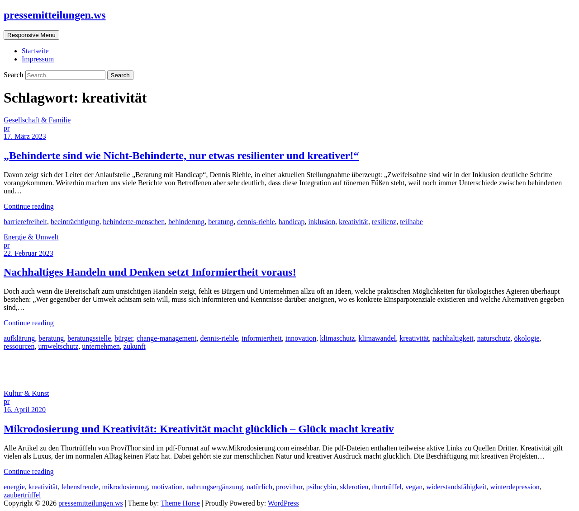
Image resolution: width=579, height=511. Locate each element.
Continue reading (29, 206)
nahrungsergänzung (214, 487)
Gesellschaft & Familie (37, 120)
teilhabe (411, 221)
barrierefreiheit (25, 221)
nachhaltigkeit (453, 338)
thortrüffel (387, 487)
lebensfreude (80, 487)
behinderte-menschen (134, 221)
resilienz (384, 221)
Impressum (38, 59)
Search (14, 75)
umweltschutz (58, 346)
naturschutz (494, 338)
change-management (166, 338)
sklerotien (354, 487)
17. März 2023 (25, 136)
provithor (289, 487)
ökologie (527, 338)
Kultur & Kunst (26, 393)
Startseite (35, 51)
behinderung (186, 221)
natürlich (259, 487)
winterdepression (515, 487)
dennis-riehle (256, 221)
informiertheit (262, 338)
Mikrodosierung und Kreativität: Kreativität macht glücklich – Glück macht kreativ (199, 429)
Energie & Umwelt (31, 237)
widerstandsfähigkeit (456, 487)
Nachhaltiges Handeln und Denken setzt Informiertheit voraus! (150, 272)
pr (6, 128)
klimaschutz (337, 338)
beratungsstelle (89, 338)
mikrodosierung (124, 487)
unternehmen (101, 346)
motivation (167, 487)
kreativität (353, 221)
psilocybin (321, 487)
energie (14, 487)
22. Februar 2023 (28, 253)
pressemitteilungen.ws (55, 15)
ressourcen (19, 346)
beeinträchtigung (75, 221)
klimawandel (377, 338)
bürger (123, 338)
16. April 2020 (25, 409)
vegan (413, 487)
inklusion (322, 221)
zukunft (134, 346)
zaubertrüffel (22, 495)
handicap (292, 221)
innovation (300, 338)
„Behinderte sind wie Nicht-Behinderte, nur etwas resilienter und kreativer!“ (181, 155)
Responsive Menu (31, 35)
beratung (220, 221)
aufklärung (19, 338)
